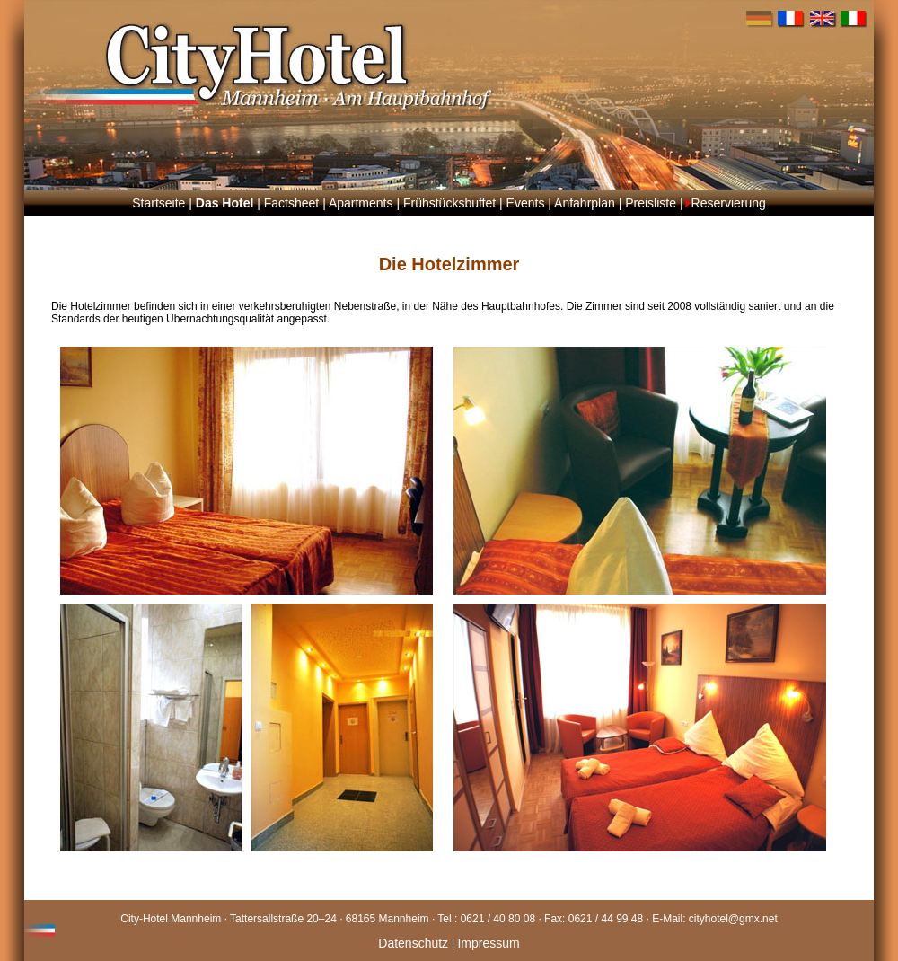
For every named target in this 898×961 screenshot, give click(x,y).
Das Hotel (225, 203)
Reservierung (728, 203)
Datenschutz (415, 943)
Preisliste (650, 203)
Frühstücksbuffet (449, 203)
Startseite (158, 203)
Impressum (488, 943)
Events (525, 203)
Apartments (361, 203)
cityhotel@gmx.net (733, 919)
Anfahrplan (584, 203)
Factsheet (291, 203)
